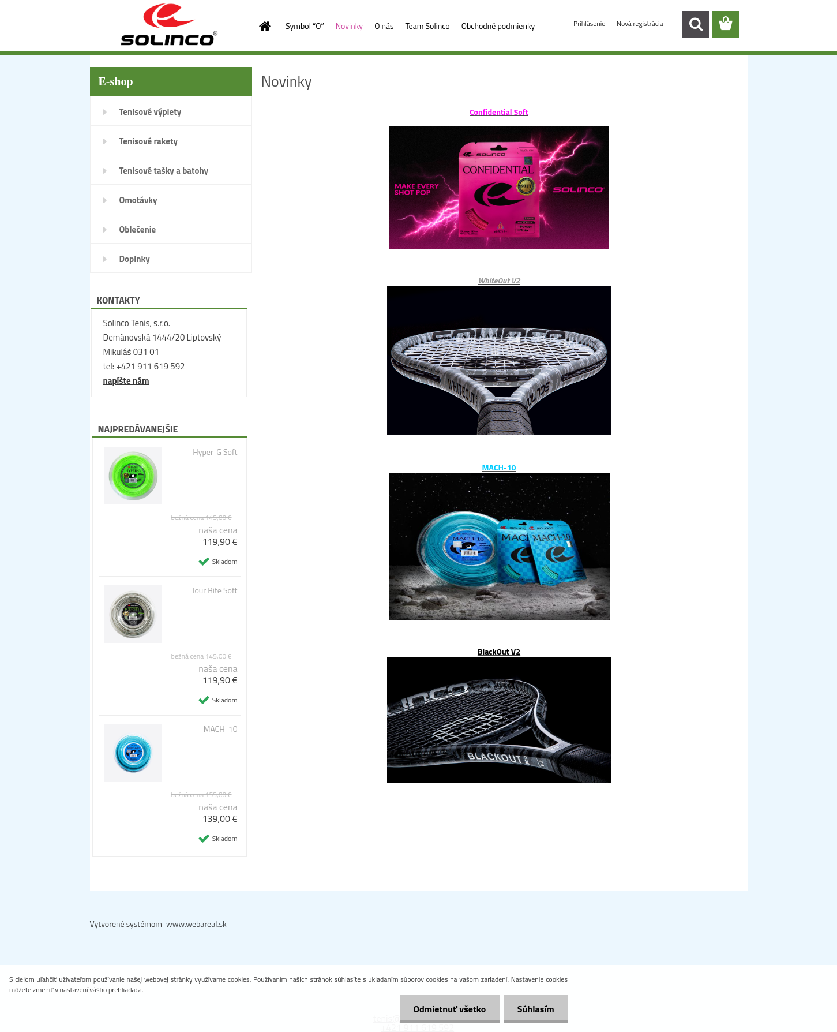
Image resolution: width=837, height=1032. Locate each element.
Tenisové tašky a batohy (164, 170)
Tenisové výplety (150, 111)
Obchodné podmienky (498, 26)
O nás (383, 26)
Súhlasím (534, 1009)
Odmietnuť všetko (446, 1009)
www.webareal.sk (196, 924)
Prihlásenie (590, 23)
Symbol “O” (305, 26)
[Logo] (169, 25)
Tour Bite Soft (214, 590)
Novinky (349, 26)
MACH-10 (221, 729)
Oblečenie (137, 229)
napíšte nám (126, 380)
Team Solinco (428, 26)
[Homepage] (263, 26)
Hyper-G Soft (215, 452)
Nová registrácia (640, 23)
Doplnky (134, 259)
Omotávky (138, 200)
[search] (695, 24)
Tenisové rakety (148, 141)
